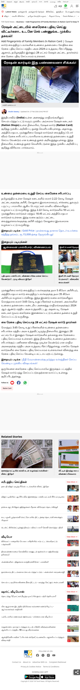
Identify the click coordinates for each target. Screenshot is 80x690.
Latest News (11, 11)
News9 (9, 2)
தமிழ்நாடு (22, 11)
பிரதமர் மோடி (54, 16)
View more (72, 482)
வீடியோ (6, 537)
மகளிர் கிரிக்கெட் (18, 16)
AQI (60, 6)
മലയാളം (53, 2)
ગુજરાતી (34, 2)
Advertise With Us (39, 662)
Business (20, 22)
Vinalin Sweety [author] (13, 112)
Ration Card (7, 388)
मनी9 (59, 2)
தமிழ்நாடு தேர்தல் (36, 11)
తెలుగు (21, 2)
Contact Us (16, 662)
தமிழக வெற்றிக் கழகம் (37, 16)
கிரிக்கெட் (50, 11)
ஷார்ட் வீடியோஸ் (12, 592)
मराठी (28, 2)
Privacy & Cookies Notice (31, 666)
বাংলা (40, 2)
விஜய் (6, 16)
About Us (27, 662)
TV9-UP (65, 2)
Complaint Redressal (57, 662)
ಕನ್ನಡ (15, 2)
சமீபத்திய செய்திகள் (14, 482)
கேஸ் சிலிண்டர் (69, 16)
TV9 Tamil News (7, 22)
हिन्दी (3, 2)
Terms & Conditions (51, 666)
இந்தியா (59, 11)
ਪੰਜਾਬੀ (46, 2)
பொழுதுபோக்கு (72, 11)
